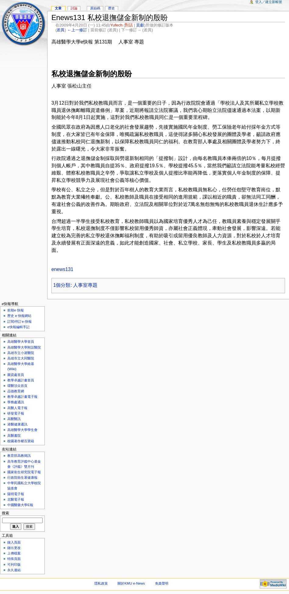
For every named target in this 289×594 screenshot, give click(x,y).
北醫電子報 (15, 499)
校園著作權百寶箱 (20, 441)
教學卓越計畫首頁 (20, 380)
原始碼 (95, 8)
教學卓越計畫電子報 (22, 396)
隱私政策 (101, 583)
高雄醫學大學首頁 (20, 341)
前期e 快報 (15, 310)
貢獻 (140, 25)
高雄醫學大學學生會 (22, 430)
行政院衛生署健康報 (22, 477)
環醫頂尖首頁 (17, 385)
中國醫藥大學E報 (20, 505)
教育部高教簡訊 (19, 455)
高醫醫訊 (14, 419)
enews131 (62, 269)
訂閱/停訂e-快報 (19, 321)
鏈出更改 (14, 548)
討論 (74, 8)
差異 (61, 30)
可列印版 (14, 564)
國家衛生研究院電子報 (24, 472)
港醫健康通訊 (17, 424)
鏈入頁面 (14, 542)
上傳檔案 (14, 553)
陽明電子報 (15, 494)
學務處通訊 (15, 402)
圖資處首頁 (15, 375)
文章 (58, 8)
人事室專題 (85, 285)
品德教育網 (15, 391)
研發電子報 (15, 413)
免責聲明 (161, 583)
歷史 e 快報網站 (21, 316)
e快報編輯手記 (18, 327)
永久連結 (14, 570)
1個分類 (62, 285)
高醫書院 (14, 435)
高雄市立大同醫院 (20, 358)
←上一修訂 (77, 30)
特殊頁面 (14, 559)
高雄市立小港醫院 (20, 353)
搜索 (5, 513)
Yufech (116, 25)
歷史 (111, 8)
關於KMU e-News (131, 583)
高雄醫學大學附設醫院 (24, 347)
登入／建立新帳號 (268, 2)
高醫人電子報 (17, 408)
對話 (129, 25)
